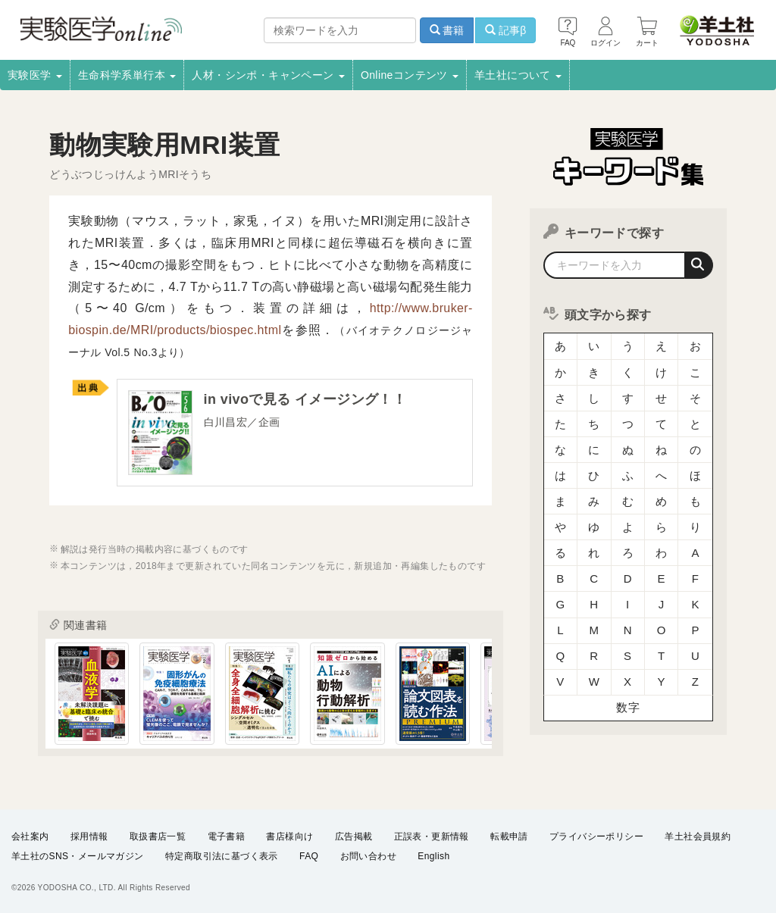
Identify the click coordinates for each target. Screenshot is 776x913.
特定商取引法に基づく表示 (221, 857)
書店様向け (289, 837)
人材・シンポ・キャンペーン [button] (268, 75)
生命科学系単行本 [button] (127, 75)
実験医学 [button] (35, 75)
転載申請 (509, 837)
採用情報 (89, 837)
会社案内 (30, 837)
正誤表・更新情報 (431, 837)
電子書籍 (227, 837)
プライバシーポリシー (596, 837)
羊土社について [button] (518, 75)
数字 (628, 685)
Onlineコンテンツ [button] (409, 75)
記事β (505, 30)
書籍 (447, 30)
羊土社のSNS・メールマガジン (77, 857)
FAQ (308, 857)
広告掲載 (354, 837)
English (433, 857)
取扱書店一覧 (158, 837)
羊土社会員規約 (698, 837)
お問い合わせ (368, 857)
